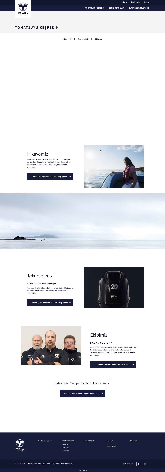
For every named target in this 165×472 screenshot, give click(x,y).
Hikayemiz (67, 39)
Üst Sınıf (65, 445)
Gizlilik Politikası (127, 464)
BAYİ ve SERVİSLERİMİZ (139, 8)
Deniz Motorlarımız (67, 441)
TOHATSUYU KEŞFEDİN (94, 8)
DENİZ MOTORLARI (117, 8)
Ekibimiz (98, 39)
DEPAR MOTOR (67, 463)
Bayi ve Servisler (89, 441)
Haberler (124, 2)
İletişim (146, 2)
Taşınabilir (66, 450)
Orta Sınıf (66, 448)
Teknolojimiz (83, 39)
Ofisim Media (82, 470)
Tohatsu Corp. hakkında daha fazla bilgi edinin (82, 393)
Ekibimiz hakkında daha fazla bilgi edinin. (113, 364)
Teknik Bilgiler (135, 2)
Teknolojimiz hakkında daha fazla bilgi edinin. (50, 303)
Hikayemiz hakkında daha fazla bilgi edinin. (50, 177)
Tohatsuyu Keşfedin (45, 441)
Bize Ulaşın (133, 441)
